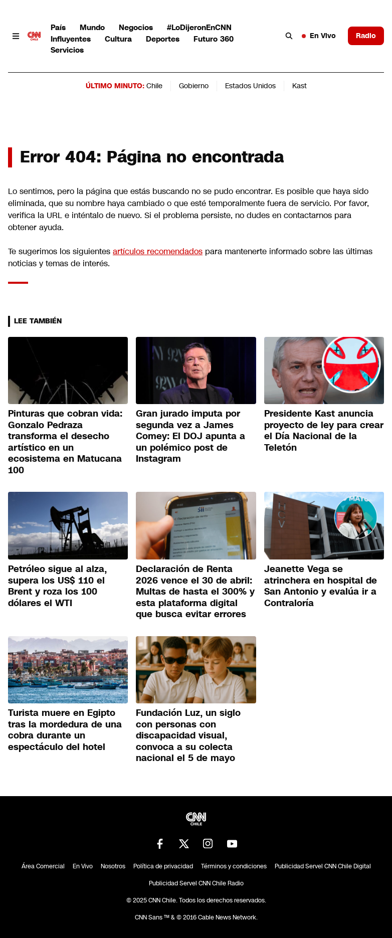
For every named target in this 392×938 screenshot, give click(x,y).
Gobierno (194, 86)
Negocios (136, 27)
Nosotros (113, 866)
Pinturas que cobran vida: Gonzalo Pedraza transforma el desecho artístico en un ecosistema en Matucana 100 (65, 442)
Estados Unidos (250, 86)
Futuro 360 (213, 39)
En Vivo (319, 36)
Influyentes (71, 39)
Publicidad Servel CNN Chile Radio (196, 883)
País (58, 27)
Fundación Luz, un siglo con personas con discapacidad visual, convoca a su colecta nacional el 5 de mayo (188, 735)
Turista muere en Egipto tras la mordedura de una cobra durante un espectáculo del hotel (65, 730)
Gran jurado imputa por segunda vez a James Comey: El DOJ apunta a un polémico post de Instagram (190, 436)
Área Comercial (43, 866)
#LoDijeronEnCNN (199, 27)
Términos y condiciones (234, 866)
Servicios (67, 50)
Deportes (162, 39)
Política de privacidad (163, 866)
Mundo (92, 27)
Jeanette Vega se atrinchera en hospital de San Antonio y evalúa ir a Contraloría (320, 586)
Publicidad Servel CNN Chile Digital (323, 866)
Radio (366, 36)
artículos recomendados (158, 251)
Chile (154, 86)
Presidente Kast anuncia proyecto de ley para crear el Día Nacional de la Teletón (323, 430)
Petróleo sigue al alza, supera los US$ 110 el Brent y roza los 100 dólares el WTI (57, 586)
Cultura (118, 39)
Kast (299, 86)
